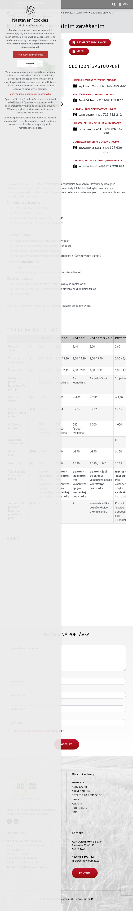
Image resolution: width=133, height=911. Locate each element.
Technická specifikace (92, 42)
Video (80, 51)
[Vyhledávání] (113, 4)
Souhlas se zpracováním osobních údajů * (38, 730)
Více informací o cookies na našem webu (30, 94)
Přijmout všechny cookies (30, 55)
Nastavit (30, 63)
